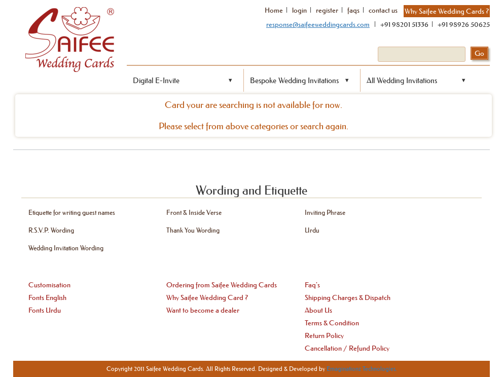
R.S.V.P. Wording (51, 229)
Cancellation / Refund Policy (347, 348)
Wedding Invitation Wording (65, 247)
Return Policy (324, 335)
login (299, 10)
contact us (383, 10)
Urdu (312, 229)
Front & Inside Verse (194, 212)
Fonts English (47, 297)
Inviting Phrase (325, 212)
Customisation (49, 284)
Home (274, 10)
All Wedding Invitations (402, 80)
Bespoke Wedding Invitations (294, 80)
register (327, 10)
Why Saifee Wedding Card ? (207, 297)
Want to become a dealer (202, 310)
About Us (318, 310)
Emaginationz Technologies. (362, 368)
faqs (353, 10)
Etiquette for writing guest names (71, 212)
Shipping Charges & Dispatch (347, 297)
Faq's (312, 284)
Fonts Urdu (44, 310)
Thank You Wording (193, 229)
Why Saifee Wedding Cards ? (447, 11)
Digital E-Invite (156, 80)
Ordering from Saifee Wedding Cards (221, 284)
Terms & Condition (332, 322)
